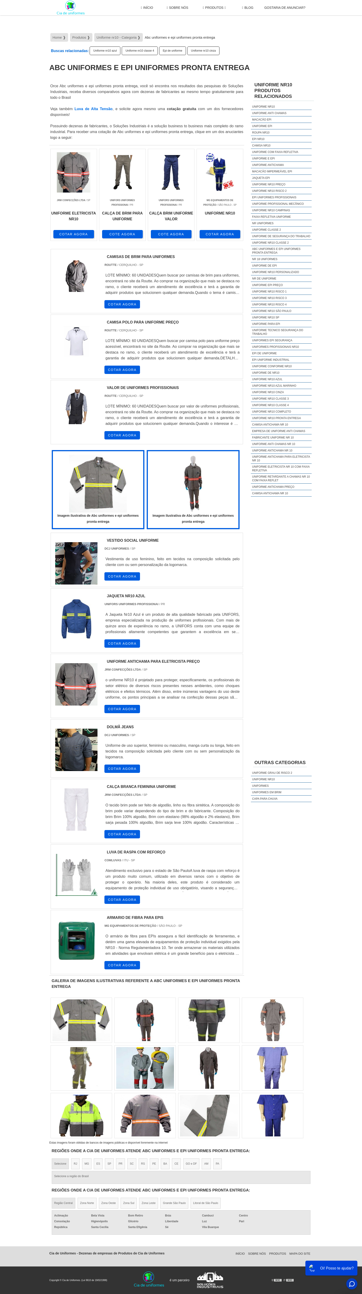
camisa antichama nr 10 (270, 424)
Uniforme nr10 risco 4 (269, 304)
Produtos (214, 8)
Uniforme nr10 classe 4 (139, 50)
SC (132, 1163)
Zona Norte (87, 1203)
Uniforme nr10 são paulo (271, 311)
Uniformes (260, 785)
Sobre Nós (177, 8)
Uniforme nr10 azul (105, 50)
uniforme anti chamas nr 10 (273, 444)
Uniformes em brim (266, 792)
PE (154, 1163)
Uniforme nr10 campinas (271, 210)
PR (120, 1163)
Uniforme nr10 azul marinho (274, 385)
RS (143, 1163)
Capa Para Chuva (264, 798)
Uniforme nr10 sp (265, 317)
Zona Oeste (108, 1203)
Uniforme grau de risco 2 (272, 773)
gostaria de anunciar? (284, 7)
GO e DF (191, 1163)
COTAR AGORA (73, 234)
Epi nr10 (258, 139)
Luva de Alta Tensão (94, 109)
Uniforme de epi (264, 265)
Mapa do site (299, 1253)
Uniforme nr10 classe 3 (270, 398)
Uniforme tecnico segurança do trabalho (277, 332)
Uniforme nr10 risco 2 (269, 191)
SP (109, 1163)
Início (147, 8)
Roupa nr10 (260, 132)
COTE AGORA (122, 234)
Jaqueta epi (261, 178)
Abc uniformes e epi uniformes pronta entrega (276, 250)
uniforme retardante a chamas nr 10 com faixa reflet (281, 478)
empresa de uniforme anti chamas (278, 431)
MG (87, 1163)
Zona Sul (128, 1203)
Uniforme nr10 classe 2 (270, 242)
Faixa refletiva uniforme (271, 216)
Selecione (60, 1163)
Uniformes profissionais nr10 (275, 346)
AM (206, 1163)
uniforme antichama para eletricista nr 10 (281, 458)
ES (98, 1163)
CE (176, 1163)
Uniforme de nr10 (265, 372)
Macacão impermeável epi (272, 171)
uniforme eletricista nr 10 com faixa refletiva (281, 468)
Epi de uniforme (172, 50)
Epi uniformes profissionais (274, 197)
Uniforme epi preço (267, 285)
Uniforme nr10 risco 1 (269, 291)
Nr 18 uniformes (264, 259)
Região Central (63, 1203)
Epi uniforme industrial (270, 359)
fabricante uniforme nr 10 (273, 437)
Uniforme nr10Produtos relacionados (273, 90)
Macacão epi (261, 119)
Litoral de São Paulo (205, 1203)
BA (165, 1163)
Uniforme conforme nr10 (272, 366)
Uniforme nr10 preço (268, 184)
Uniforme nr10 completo (271, 411)
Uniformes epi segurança (272, 340)
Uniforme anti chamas (269, 113)
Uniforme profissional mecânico (278, 203)
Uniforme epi (262, 126)
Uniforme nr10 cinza (203, 50)
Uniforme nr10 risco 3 (269, 298)
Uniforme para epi (266, 324)
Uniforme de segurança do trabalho (281, 236)
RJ (75, 1163)
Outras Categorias (280, 762)
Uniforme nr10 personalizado (275, 272)
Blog (247, 8)
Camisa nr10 (261, 145)
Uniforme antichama (268, 165)
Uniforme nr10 (263, 106)
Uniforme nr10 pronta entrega (276, 418)
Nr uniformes (263, 223)
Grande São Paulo (174, 1203)
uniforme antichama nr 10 (272, 450)
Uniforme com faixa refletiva (275, 152)
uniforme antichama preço (273, 486)
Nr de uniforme (264, 278)
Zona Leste (148, 1203)
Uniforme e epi (263, 158)
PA (217, 1163)
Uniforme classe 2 (266, 229)
